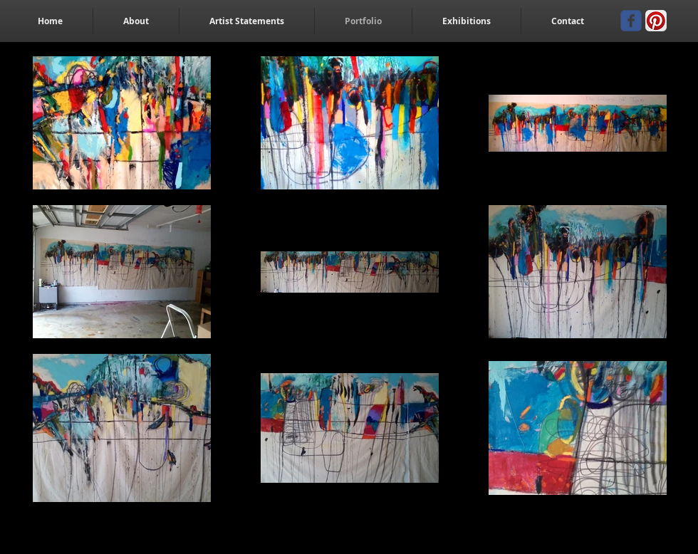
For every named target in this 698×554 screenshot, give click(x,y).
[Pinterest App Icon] (656, 20)
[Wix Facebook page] (631, 20)
